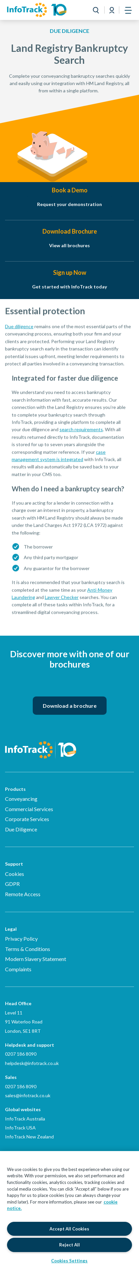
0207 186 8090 (20, 1054)
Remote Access (22, 894)
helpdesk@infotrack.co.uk (32, 1063)
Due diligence (19, 333)
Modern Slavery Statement (35, 959)
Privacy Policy (21, 938)
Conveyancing (21, 798)
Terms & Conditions (27, 949)
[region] (69, 1211)
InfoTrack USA (20, 1127)
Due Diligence (21, 829)
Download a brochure (70, 705)
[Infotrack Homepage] (40, 745)
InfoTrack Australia (25, 1118)
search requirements (81, 436)
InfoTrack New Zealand (29, 1136)
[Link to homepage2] (37, 10)
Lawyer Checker (62, 603)
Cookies (14, 874)
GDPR (12, 884)
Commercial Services (29, 809)
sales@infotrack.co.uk (27, 1095)
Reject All (69, 1244)
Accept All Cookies (69, 1228)
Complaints (18, 969)
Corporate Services (27, 819)
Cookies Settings (69, 1260)
